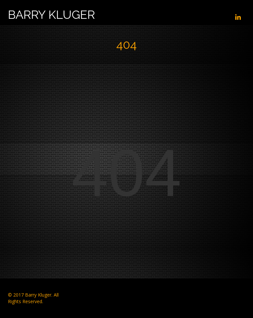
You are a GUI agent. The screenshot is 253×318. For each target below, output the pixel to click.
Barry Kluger (51, 14)
